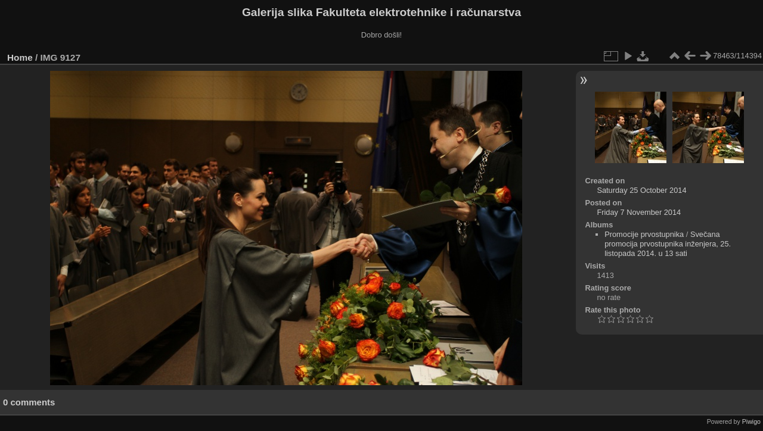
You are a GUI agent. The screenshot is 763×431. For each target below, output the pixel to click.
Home (20, 57)
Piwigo (751, 421)
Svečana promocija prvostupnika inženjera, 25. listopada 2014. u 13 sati (667, 244)
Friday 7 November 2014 (639, 212)
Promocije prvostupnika (644, 234)
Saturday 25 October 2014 (641, 190)
